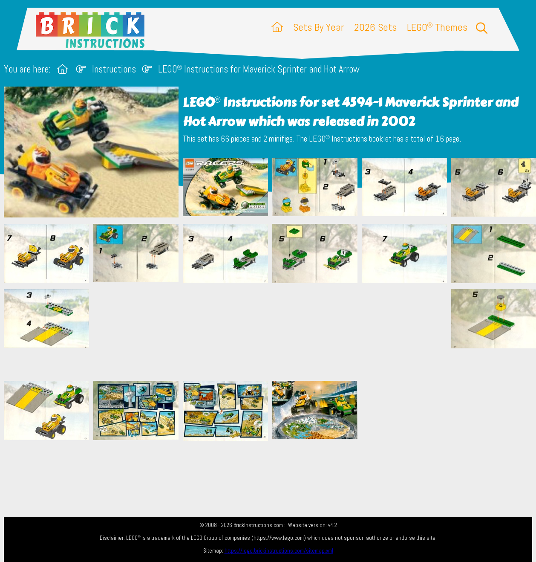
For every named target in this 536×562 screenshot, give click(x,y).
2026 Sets (375, 27)
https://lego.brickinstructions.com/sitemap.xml (279, 550)
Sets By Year (318, 27)
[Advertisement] (272, 331)
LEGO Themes (437, 27)
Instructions (114, 69)
